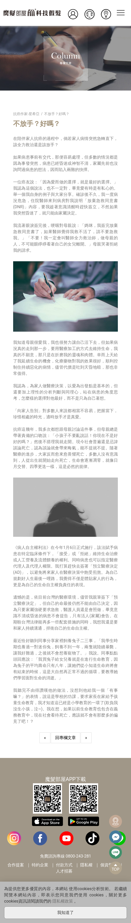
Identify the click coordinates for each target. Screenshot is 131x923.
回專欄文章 (65, 737)
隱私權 (86, 864)
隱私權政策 (62, 901)
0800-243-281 (78, 856)
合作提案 (15, 864)
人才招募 (64, 871)
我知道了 (65, 912)
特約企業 (40, 864)
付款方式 (64, 864)
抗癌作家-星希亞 (26, 114)
